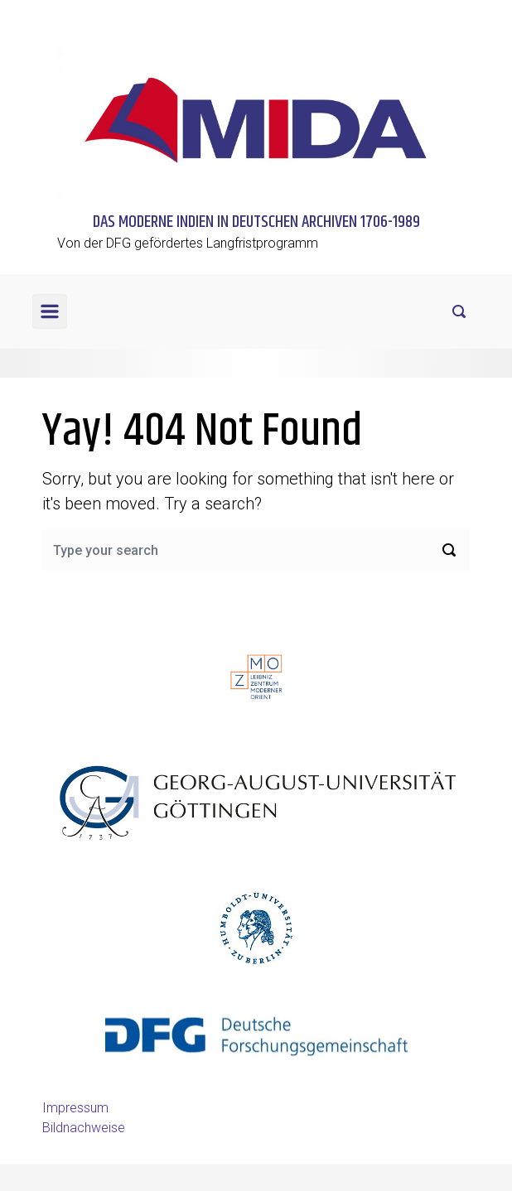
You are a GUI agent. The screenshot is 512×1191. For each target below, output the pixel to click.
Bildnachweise (83, 1128)
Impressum (75, 1108)
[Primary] (49, 311)
